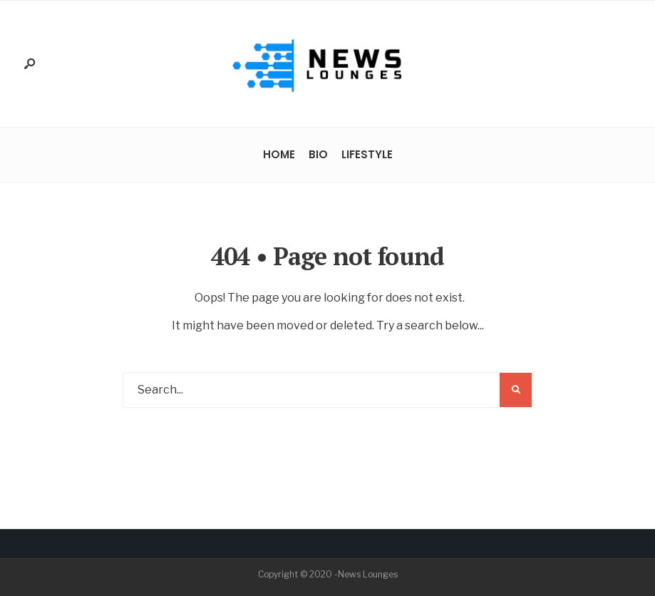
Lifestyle (367, 154)
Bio (318, 154)
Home (279, 154)
